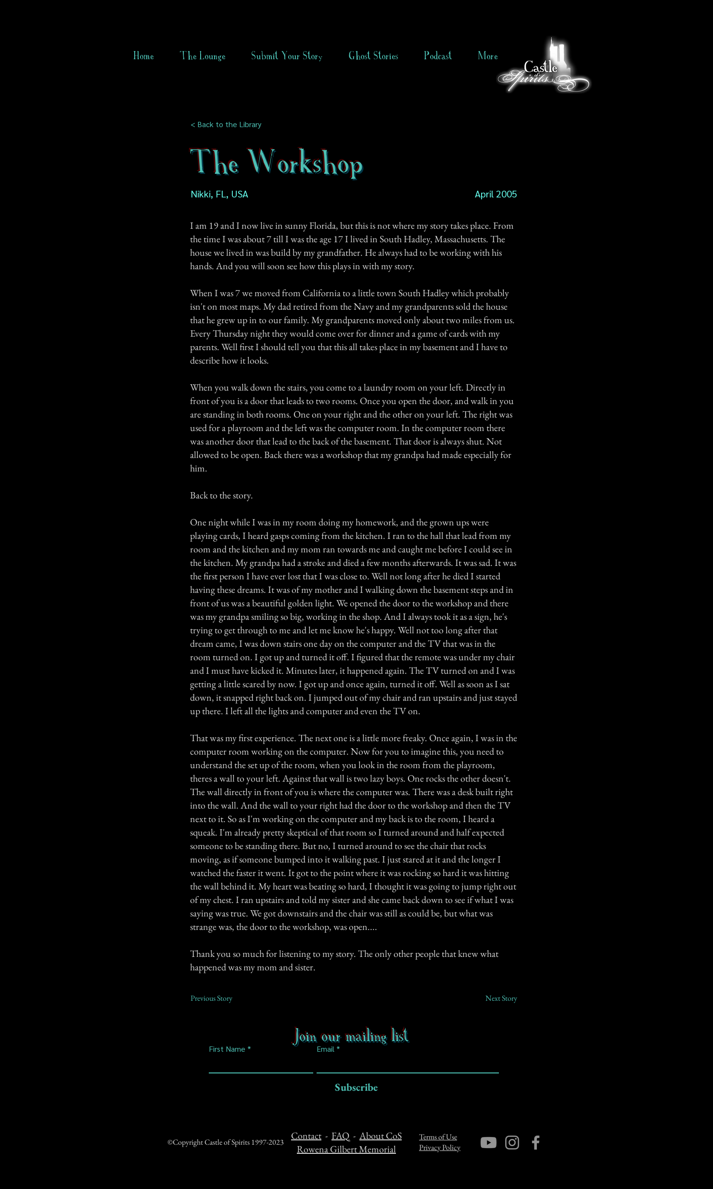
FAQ (340, 1135)
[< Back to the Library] (229, 124)
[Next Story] (493, 998)
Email (325, 1049)
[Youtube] (488, 1142)
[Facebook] (535, 1142)
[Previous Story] (222, 998)
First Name (227, 1049)
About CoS (380, 1135)
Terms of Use (438, 1137)
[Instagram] (512, 1142)
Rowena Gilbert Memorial (346, 1149)
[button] (373, 56)
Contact (306, 1135)
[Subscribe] (354, 1087)
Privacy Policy (439, 1147)
